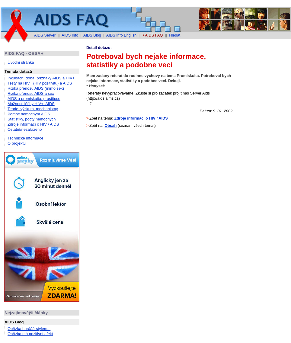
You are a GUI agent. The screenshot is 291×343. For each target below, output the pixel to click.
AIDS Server (45, 35)
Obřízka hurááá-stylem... (29, 328)
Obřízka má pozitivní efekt (30, 334)
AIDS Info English (121, 35)
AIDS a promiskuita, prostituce (34, 98)
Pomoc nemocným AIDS (29, 114)
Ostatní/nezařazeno (25, 129)
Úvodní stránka (21, 62)
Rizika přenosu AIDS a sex (31, 93)
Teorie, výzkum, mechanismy (33, 109)
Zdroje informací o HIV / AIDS (33, 124)
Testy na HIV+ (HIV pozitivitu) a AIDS (40, 83)
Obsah (111, 125)
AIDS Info (70, 35)
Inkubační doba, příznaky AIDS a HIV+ (41, 78)
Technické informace (25, 138)
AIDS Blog (92, 35)
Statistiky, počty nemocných (32, 119)
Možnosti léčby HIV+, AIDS (31, 103)
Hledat (174, 35)
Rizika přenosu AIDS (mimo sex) (36, 88)
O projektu (17, 143)
